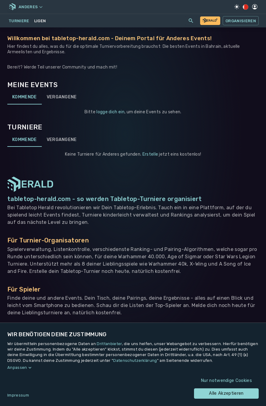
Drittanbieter (109, 343)
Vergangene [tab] (62, 97)
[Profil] (255, 7)
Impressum (18, 395)
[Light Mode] (237, 7)
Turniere (19, 21)
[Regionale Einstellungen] (245, 7)
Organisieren (240, 20)
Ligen (40, 21)
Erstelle (150, 154)
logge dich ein (110, 112)
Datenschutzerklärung (135, 360)
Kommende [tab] (24, 97)
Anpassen (17, 367)
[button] (133, 367)
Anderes (30, 7)
